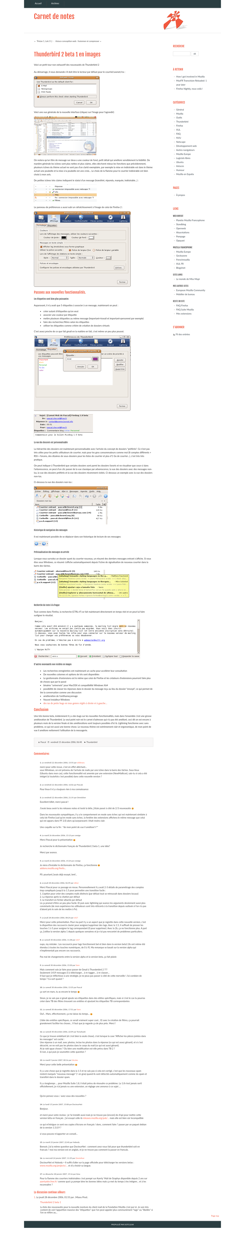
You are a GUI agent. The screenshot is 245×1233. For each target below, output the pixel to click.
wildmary (81, 762)
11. (41, 1009)
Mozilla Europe (183, 154)
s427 (76, 917)
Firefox (179, 125)
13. (41, 1060)
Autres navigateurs (185, 150)
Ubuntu (180, 162)
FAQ (178, 133)
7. (40, 917)
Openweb (181, 228)
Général (180, 109)
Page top (215, 1216)
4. (40, 835)
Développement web (186, 146)
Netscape (180, 142)
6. (40, 883)
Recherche (178, 46)
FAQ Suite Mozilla (185, 309)
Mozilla (179, 113)
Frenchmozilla (183, 259)
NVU (178, 138)
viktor (76, 883)
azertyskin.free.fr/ (48, 1181)
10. (41, 987)
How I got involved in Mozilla (190, 76)
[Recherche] (181, 53)
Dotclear (129, 1224)
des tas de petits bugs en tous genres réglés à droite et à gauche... (75, 703)
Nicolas (75, 1060)
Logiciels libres (183, 158)
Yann (78, 965)
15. (41, 1142)
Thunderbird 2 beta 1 (50, 1202)
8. (40, 940)
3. (40, 797)
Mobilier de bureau (185, 294)
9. (40, 965)
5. (40, 861)
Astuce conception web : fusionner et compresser (77, 41)
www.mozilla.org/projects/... (54, 1165)
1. (40, 762)
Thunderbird (91, 742)
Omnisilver (79, 1158)
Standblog (181, 224)
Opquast (180, 240)
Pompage (180, 236)
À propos (180, 195)
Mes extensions (183, 313)
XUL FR (180, 263)
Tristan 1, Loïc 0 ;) (44, 41)
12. (41, 1032)
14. (41, 1104)
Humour (180, 170)
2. (40, 785)
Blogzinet (180, 267)
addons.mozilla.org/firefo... (53, 868)
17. (41, 1174)
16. (41, 1158)
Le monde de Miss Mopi (188, 279)
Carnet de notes (54, 16)
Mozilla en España (185, 174)
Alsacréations (182, 232)
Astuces (180, 166)
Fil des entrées (183, 334)
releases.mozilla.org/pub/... (96, 1118)
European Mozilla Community (190, 290)
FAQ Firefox (182, 305)
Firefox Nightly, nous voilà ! (189, 88)
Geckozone (181, 255)
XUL (178, 129)
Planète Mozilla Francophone (190, 220)
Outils (179, 117)
